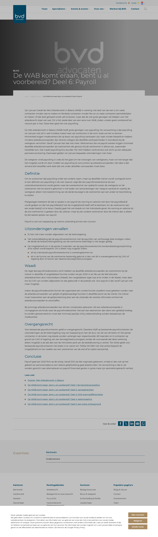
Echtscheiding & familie (90, 498)
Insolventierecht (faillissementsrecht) (55, 504)
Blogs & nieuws (120, 490)
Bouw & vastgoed (88, 494)
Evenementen (120, 498)
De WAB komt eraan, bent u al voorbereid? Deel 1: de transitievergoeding (64, 385)
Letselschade (86, 503)
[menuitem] (27, 96)
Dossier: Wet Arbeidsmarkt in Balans (46, 380)
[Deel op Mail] (137, 423)
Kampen (17, 498)
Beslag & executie (88, 490)
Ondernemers (53, 459)
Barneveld (17, 490)
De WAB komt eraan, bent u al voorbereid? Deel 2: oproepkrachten (61, 390)
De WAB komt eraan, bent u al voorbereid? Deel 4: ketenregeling (60, 399)
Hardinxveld (18, 494)
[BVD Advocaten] (19, 15)
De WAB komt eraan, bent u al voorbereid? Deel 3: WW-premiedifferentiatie (65, 394)
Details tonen (138, 527)
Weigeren (138, 521)
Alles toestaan (137, 515)
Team (116, 503)
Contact (117, 494)
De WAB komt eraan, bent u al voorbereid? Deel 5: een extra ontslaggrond (64, 404)
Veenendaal (18, 503)
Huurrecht (51, 498)
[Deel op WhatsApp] (143, 423)
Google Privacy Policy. (76, 527)
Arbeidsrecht (52, 490)
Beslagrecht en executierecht (60, 494)
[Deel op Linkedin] (131, 423)
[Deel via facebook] (120, 423)
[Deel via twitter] (126, 423)
